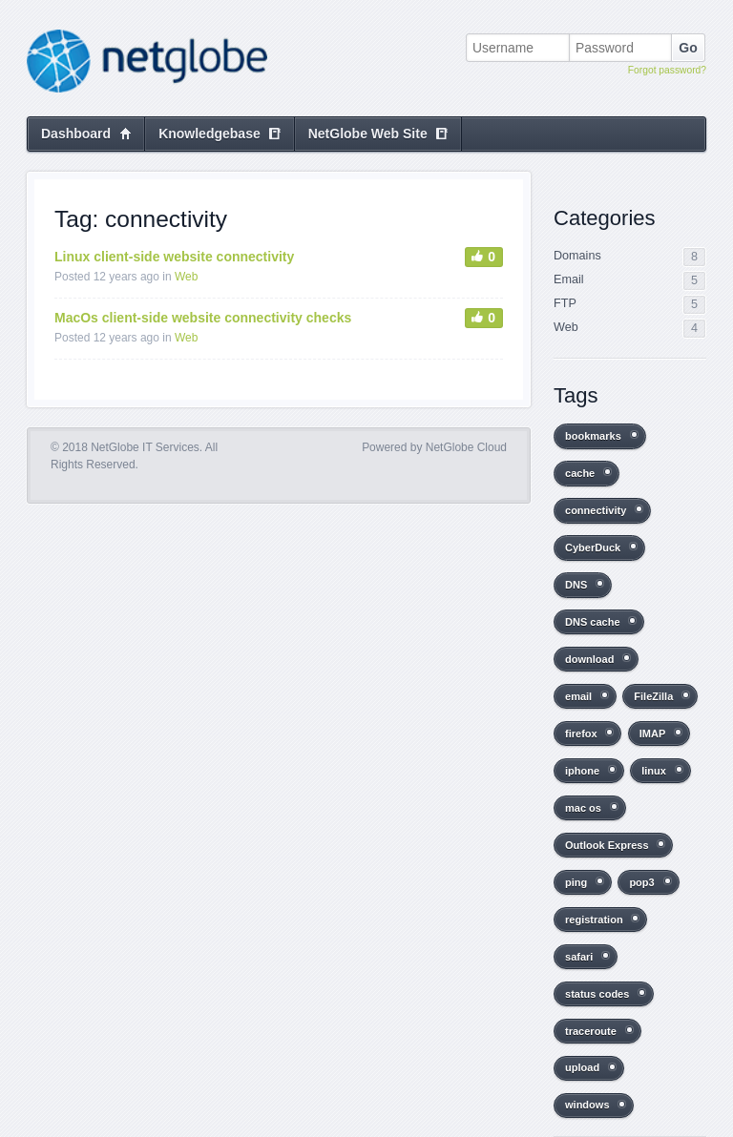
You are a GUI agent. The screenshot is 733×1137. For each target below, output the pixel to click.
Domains (577, 255)
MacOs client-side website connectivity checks (202, 317)
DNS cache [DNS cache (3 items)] (592, 622)
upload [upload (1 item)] (582, 1067)
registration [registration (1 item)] (594, 919)
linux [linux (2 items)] (653, 770)
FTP (565, 303)
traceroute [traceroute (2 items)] (591, 1031)
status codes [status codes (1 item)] (597, 994)
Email (569, 279)
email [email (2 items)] (578, 696)
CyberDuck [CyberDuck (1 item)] (592, 547)
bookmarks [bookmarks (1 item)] (593, 436)
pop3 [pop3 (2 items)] (641, 882)
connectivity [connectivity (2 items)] (595, 510)
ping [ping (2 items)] (576, 882)
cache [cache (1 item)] (580, 473)
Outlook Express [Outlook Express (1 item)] (607, 845)
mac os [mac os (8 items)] (583, 808)
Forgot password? (667, 70)
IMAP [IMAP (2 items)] (652, 733)
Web (186, 276)
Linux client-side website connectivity (174, 256)
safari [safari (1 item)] (579, 956)
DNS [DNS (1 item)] (576, 584)
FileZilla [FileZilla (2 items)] (653, 696)
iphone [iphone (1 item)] (582, 770)
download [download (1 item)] (589, 659)
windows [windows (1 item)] (587, 1104)
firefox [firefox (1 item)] (581, 733)
